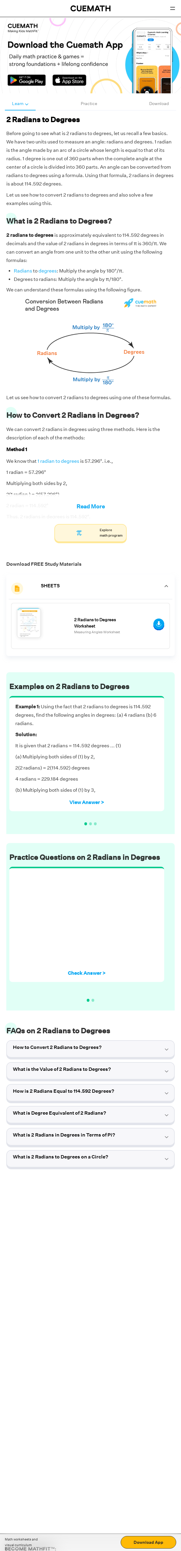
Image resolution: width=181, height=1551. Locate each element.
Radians (23, 271)
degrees (47, 271)
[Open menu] (172, 8)
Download (159, 103)
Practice (89, 103)
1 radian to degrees (58, 461)
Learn (20, 103)
